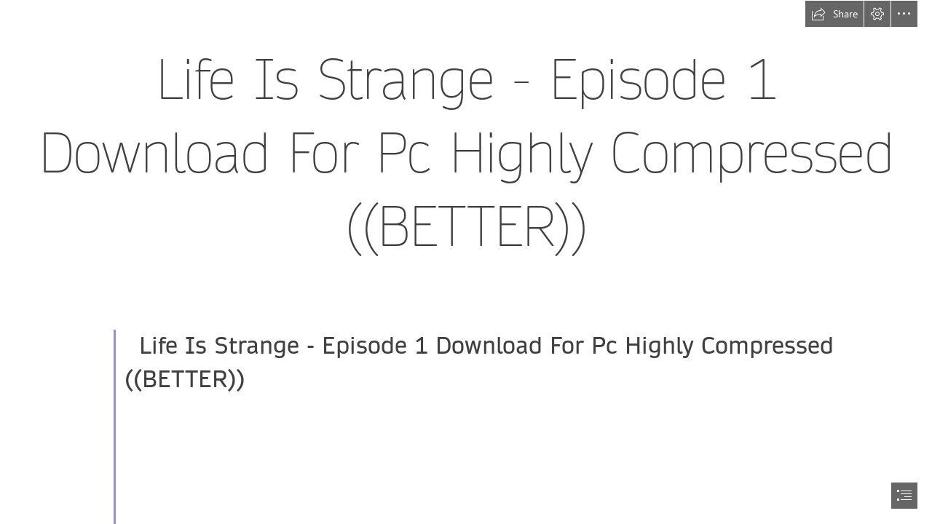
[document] (466, 262)
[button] (834, 14)
